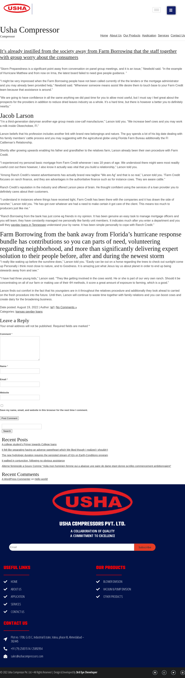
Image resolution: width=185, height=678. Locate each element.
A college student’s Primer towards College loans (29, 444)
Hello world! (41, 479)
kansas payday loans (29, 311)
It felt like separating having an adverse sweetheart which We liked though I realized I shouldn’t (55, 449)
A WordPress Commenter (16, 479)
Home (104, 35)
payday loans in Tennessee (28, 224)
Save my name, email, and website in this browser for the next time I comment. (44, 410)
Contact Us (178, 35)
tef (52, 307)
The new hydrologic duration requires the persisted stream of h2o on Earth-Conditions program (55, 455)
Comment (6, 334)
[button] (171, 10)
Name (4, 366)
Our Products (131, 35)
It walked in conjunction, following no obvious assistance (33, 460)
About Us (116, 35)
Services (163, 35)
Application (149, 35)
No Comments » (66, 307)
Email (4, 379)
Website (4, 392)
